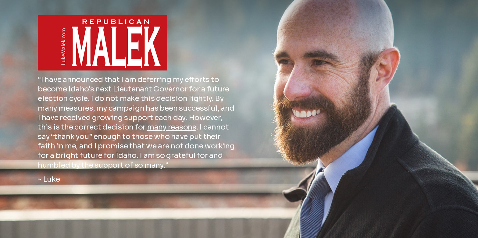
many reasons (171, 118)
